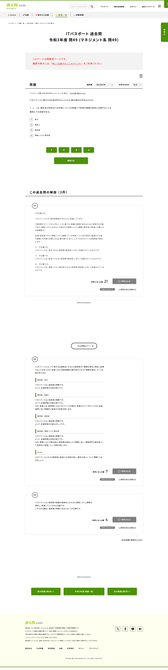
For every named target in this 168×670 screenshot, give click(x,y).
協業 (61, 651)
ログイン (127, 7)
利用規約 (71, 651)
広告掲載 (40, 651)
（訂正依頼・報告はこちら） (78, 93)
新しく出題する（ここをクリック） (69, 63)
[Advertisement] (84, 322)
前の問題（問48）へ (46, 594)
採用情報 (51, 651)
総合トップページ (142, 7)
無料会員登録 (114, 7)
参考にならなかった (107, 291)
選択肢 (89, 84)
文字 (124, 84)
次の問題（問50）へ (122, 594)
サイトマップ (95, 651)
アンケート (99, 7)
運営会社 (28, 651)
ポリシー (82, 651)
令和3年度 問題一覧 (84, 594)
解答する (71, 162)
